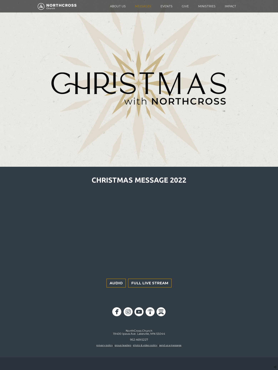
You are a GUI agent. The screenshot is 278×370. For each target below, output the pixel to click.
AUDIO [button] (116, 283)
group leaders (122, 345)
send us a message (170, 345)
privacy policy (104, 345)
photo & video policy (145, 345)
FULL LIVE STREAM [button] (149, 283)
